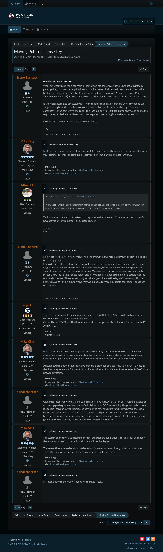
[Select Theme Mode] (42, 3)
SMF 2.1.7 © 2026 (18, 544)
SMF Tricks (25, 539)
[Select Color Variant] (151, 3)
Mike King (27, 141)
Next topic (143, 59)
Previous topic (126, 59)
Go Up (17, 507)
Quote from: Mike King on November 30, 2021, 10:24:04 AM (71, 197)
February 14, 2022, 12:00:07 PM (63, 345)
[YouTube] (142, 539)
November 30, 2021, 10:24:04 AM (63, 145)
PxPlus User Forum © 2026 (140, 543)
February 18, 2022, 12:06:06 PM (63, 475)
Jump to (101, 522)
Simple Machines (38, 544)
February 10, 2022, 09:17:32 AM (63, 189)
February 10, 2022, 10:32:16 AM (63, 250)
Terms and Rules (137, 548)
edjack (27, 305)
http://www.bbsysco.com (90, 170)
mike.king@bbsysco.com (64, 173)
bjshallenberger (27, 391)
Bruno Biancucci (27, 77)
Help (125, 548)
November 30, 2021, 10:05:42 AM (57, 81)
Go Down (19, 69)
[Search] (137, 21)
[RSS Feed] (153, 539)
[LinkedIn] (148, 539)
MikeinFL (27, 185)
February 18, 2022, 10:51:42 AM (63, 395)
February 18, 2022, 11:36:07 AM (63, 431)
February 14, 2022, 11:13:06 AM (63, 308)
